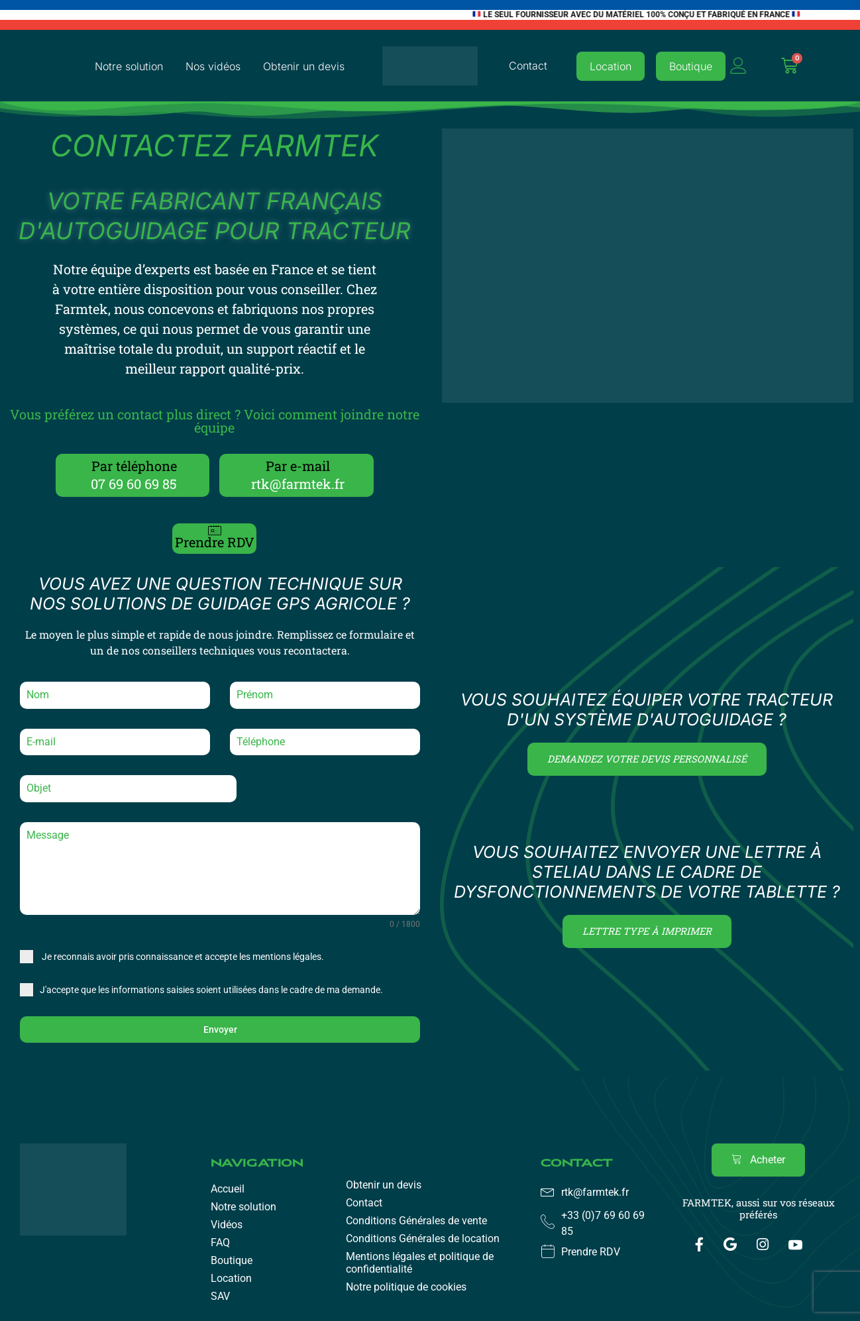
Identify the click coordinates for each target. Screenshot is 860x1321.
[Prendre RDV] (214, 530)
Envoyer (220, 1029)
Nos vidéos (213, 66)
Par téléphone (134, 465)
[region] (430, 1279)
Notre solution (129, 66)
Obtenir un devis (304, 66)
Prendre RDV (214, 542)
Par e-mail (298, 465)
